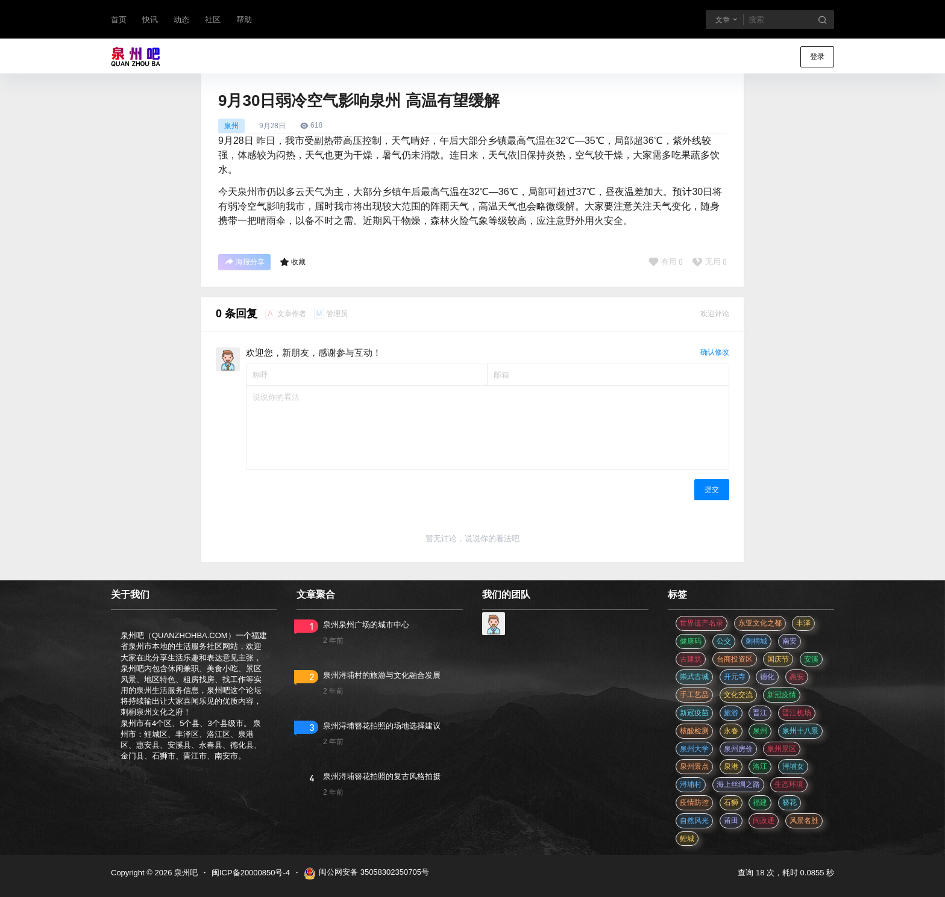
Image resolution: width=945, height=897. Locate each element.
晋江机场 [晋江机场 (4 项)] (796, 713)
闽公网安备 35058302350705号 (366, 874)
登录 (817, 56)
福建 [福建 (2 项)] (760, 802)
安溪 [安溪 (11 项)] (811, 659)
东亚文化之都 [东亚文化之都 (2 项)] (760, 623)
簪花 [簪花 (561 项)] (789, 802)
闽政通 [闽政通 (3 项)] (763, 820)
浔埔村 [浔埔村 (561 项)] (691, 784)
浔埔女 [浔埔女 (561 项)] (793, 766)
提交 (712, 489)
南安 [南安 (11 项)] (789, 641)
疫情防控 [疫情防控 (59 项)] (694, 802)
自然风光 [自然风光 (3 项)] (694, 820)
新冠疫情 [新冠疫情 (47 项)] (781, 695)
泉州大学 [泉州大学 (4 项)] (694, 749)
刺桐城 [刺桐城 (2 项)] (756, 641)
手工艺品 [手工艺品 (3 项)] (694, 695)
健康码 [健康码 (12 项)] (691, 641)
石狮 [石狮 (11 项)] (731, 802)
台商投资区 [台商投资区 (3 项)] (735, 659)
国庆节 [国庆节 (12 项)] (778, 659)
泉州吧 (185, 872)
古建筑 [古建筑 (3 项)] (691, 659)
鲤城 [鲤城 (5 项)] (687, 838)
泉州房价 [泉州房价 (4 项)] (738, 749)
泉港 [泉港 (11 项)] (731, 766)
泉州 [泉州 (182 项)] (760, 731)
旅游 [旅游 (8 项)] (731, 713)
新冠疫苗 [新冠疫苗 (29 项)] (694, 713)
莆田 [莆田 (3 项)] (731, 820)
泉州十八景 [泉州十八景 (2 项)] (800, 731)
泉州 (231, 125)
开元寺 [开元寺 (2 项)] (735, 676)
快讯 (150, 19)
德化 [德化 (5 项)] (767, 676)
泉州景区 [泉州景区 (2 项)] (781, 749)
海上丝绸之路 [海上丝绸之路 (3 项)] (738, 784)
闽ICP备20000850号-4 (251, 872)
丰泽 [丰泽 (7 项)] (803, 623)
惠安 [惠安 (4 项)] (797, 676)
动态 (181, 19)
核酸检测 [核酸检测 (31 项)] (694, 731)
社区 (213, 19)
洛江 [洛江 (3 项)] (760, 766)
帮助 (244, 19)
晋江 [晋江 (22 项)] (760, 713)
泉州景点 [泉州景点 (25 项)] (694, 766)
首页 (119, 19)
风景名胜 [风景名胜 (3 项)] (804, 820)
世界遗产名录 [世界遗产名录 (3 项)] (701, 623)
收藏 (293, 262)
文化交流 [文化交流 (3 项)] (738, 695)
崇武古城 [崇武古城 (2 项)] (694, 676)
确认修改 (714, 352)
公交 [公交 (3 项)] (724, 641)
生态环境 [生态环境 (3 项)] (788, 784)
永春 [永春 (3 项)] (731, 731)
